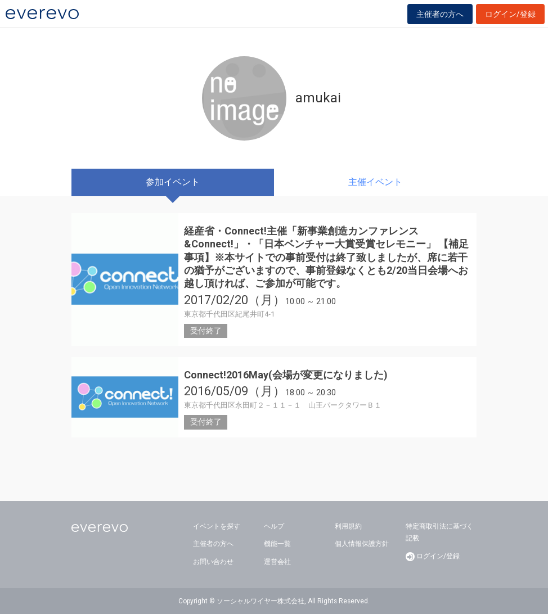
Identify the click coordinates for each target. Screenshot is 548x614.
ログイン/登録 (510, 14)
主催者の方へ (440, 14)
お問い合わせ (213, 562)
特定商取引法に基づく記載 (439, 532)
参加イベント (173, 182)
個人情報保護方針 (362, 544)
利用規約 (348, 526)
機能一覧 (277, 544)
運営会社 (277, 562)
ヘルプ (274, 526)
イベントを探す (216, 526)
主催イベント (375, 182)
